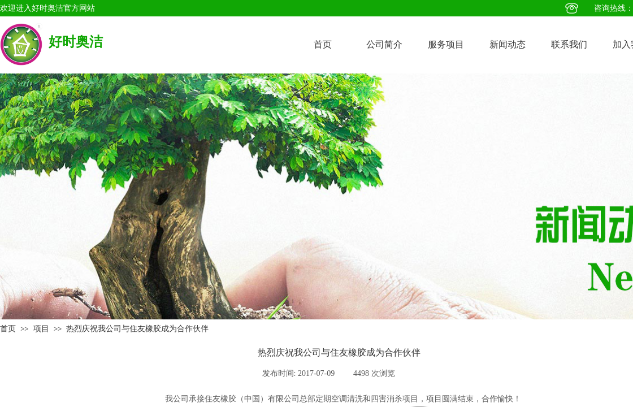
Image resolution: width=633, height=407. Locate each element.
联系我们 (569, 44)
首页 (323, 44)
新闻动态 (507, 44)
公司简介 (384, 44)
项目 (41, 328)
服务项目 (446, 44)
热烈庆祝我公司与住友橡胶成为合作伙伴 (137, 328)
